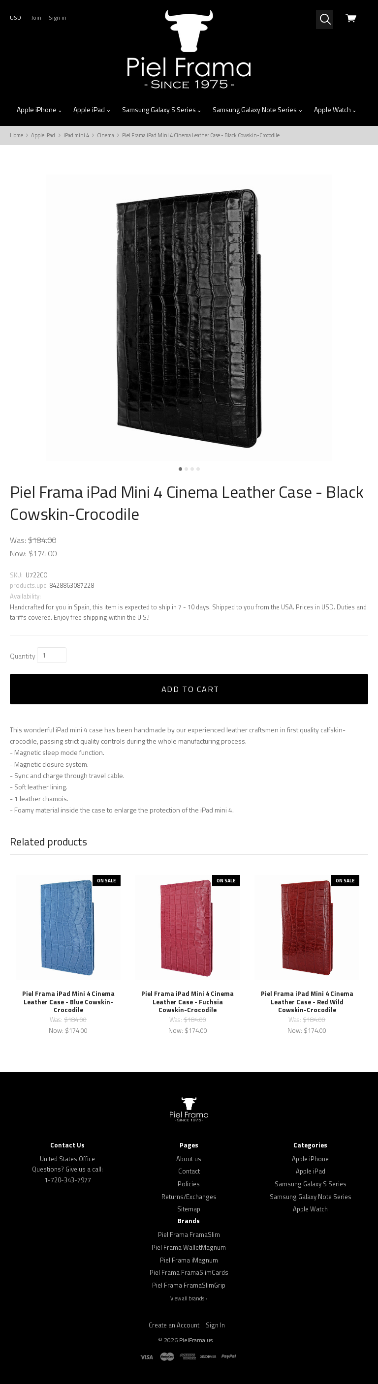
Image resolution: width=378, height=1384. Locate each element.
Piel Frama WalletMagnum (189, 1247)
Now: (19, 553)
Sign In (215, 1325)
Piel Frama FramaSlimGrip (188, 1285)
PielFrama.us (196, 1340)
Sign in (57, 17)
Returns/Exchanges (189, 1197)
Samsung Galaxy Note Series (258, 109)
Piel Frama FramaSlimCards (189, 1272)
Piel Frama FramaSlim (189, 1234)
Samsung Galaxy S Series (162, 109)
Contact (189, 1171)
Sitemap (188, 1209)
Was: (19, 540)
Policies (189, 1184)
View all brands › (188, 1298)
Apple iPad (92, 109)
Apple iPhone (40, 109)
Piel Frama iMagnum (189, 1260)
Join (36, 17)
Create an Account (174, 1325)
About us (188, 1159)
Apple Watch (335, 109)
